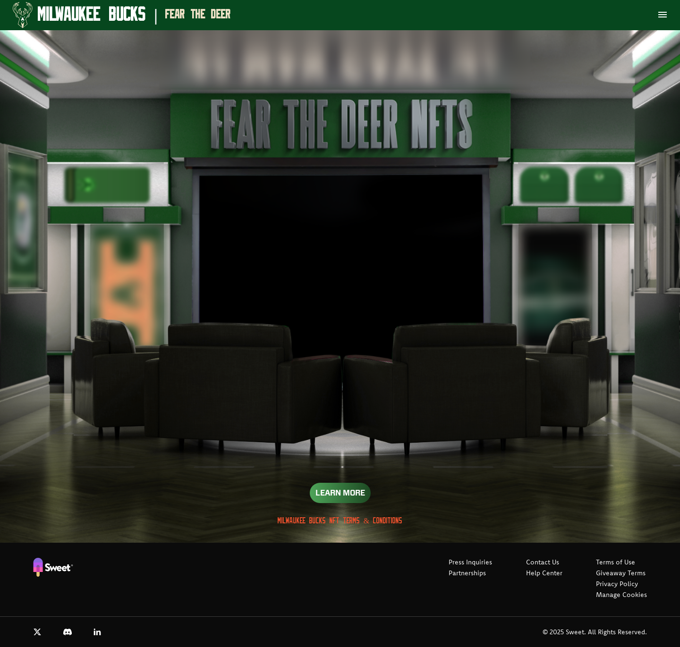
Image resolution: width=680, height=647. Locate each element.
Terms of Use (615, 562)
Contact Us (542, 562)
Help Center (544, 573)
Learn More (340, 492)
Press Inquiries (470, 562)
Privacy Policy (617, 584)
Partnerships (467, 573)
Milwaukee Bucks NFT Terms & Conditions (340, 521)
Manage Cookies (621, 594)
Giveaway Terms (621, 573)
